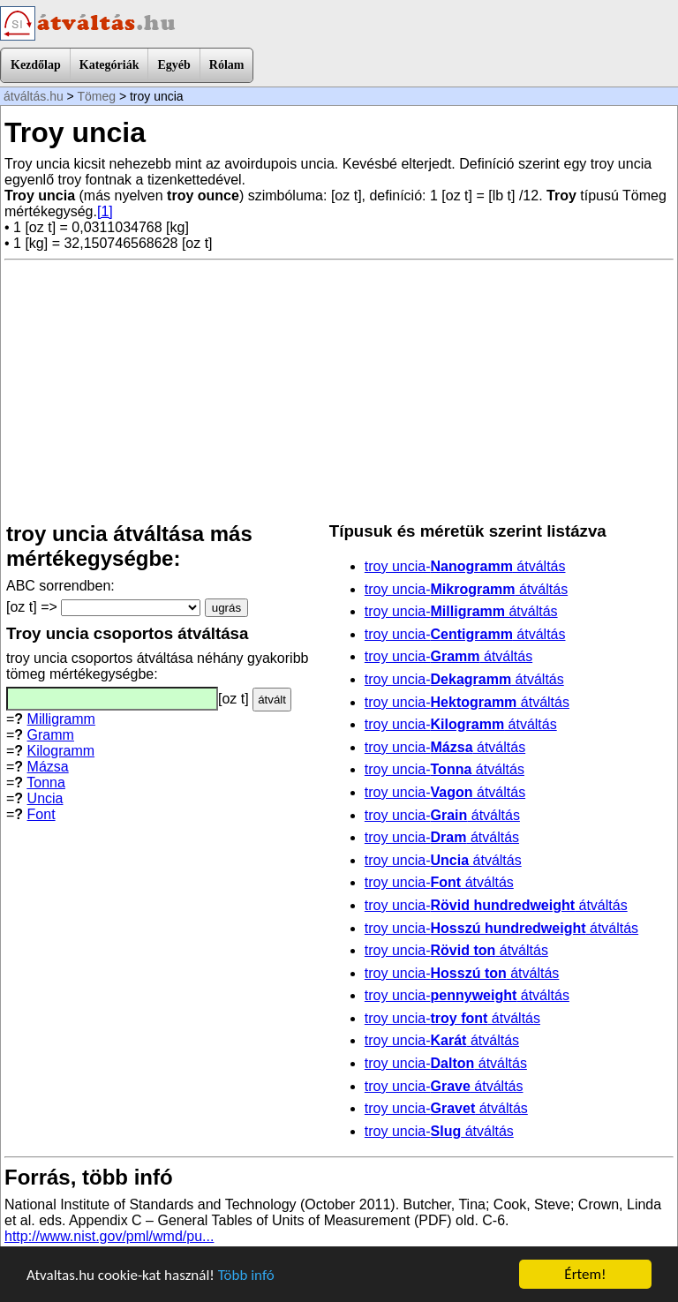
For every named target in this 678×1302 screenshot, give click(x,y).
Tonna (45, 782)
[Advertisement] (339, 391)
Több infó (246, 1275)
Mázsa (48, 766)
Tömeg (96, 96)
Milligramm (61, 718)
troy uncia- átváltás (465, 566)
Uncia (45, 798)
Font (41, 814)
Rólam (227, 64)
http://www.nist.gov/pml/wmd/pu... (109, 1236)
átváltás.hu (34, 96)
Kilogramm (60, 750)
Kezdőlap (36, 64)
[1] (105, 211)
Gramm (50, 734)
